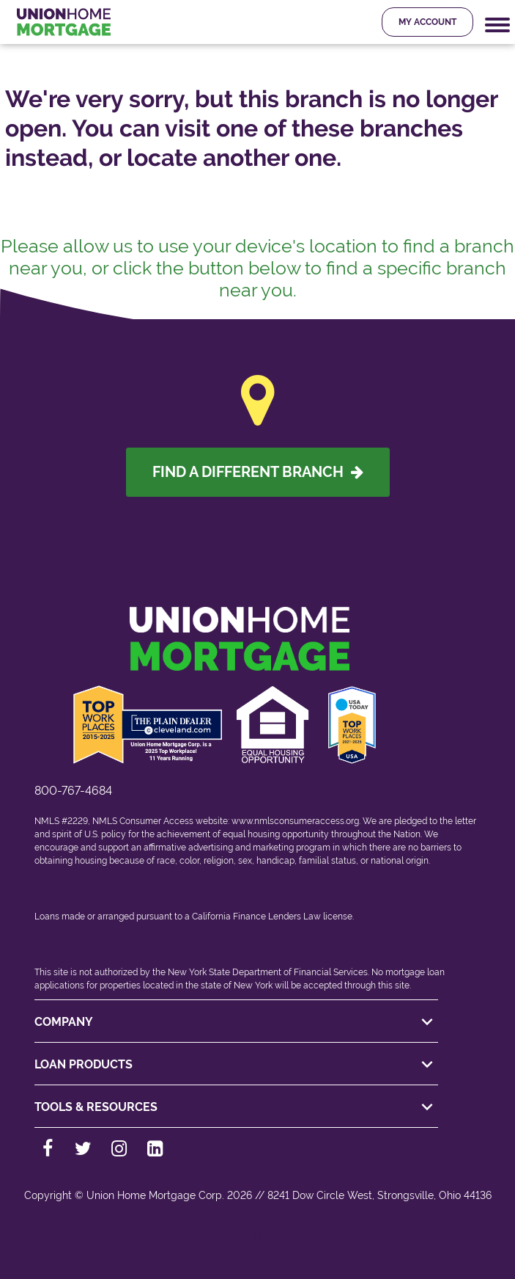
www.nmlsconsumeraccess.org (295, 821)
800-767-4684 (73, 791)
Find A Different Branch (257, 472)
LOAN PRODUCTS (236, 1065)
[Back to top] (257, 1240)
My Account (427, 22)
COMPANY (236, 1022)
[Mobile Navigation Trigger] (497, 25)
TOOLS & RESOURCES (236, 1107)
